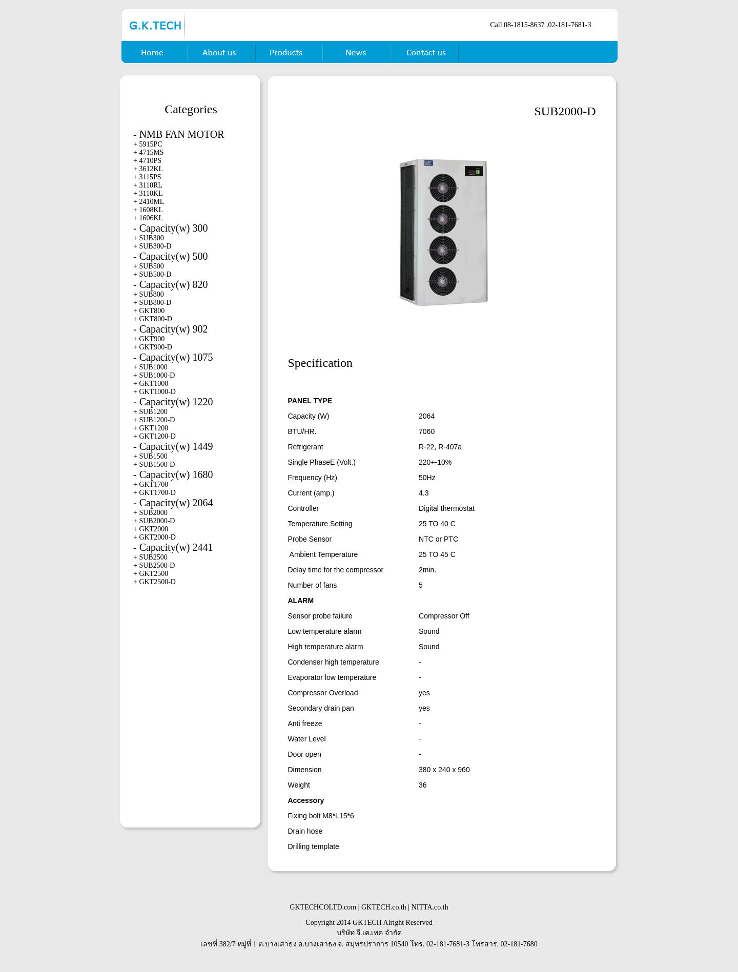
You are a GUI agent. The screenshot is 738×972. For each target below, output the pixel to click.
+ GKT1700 (150, 484)
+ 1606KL (148, 218)
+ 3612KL (148, 169)
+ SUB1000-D (154, 375)
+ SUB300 (148, 238)
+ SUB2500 (150, 557)
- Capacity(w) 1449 (173, 446)
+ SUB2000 (150, 512)
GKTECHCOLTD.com (323, 907)
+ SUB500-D (152, 274)
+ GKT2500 (150, 573)
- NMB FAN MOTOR (178, 134)
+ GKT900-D (152, 347)
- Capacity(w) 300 (170, 228)
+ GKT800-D (152, 319)
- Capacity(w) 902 (170, 329)
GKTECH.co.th (383, 907)
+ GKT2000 (150, 529)
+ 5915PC (147, 144)
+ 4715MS (148, 152)
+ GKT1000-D (154, 392)
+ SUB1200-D (154, 420)
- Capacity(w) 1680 (173, 474)
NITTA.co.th (430, 907)
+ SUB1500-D (154, 464)
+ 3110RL (147, 185)
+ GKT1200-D (154, 436)
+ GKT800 (149, 311)
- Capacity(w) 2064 (173, 502)
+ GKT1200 (150, 428)
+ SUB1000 (150, 367)
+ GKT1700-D (154, 493)
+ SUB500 (148, 266)
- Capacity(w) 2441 (173, 547)
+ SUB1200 (150, 412)
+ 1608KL (148, 210)
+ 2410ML (148, 201)
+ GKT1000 (150, 383)
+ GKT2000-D (154, 537)
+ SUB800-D (152, 302)
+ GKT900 (149, 339)
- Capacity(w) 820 (170, 284)
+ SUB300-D (152, 246)
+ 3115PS (147, 177)
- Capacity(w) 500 (170, 256)
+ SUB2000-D (154, 521)
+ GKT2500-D (154, 582)
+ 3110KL (148, 193)
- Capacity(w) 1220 (173, 401)
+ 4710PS (147, 160)
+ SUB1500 (150, 456)
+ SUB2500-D (154, 565)
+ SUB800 (148, 294)
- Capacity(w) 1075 (173, 357)
